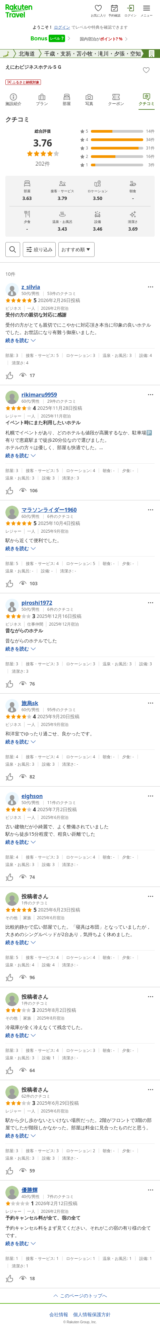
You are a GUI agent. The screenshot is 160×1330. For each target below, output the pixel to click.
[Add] (146, 70)
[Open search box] (12, 249)
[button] (40, 289)
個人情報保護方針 (92, 1314)
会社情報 (58, 1314)
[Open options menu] (76, 249)
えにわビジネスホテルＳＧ (33, 67)
